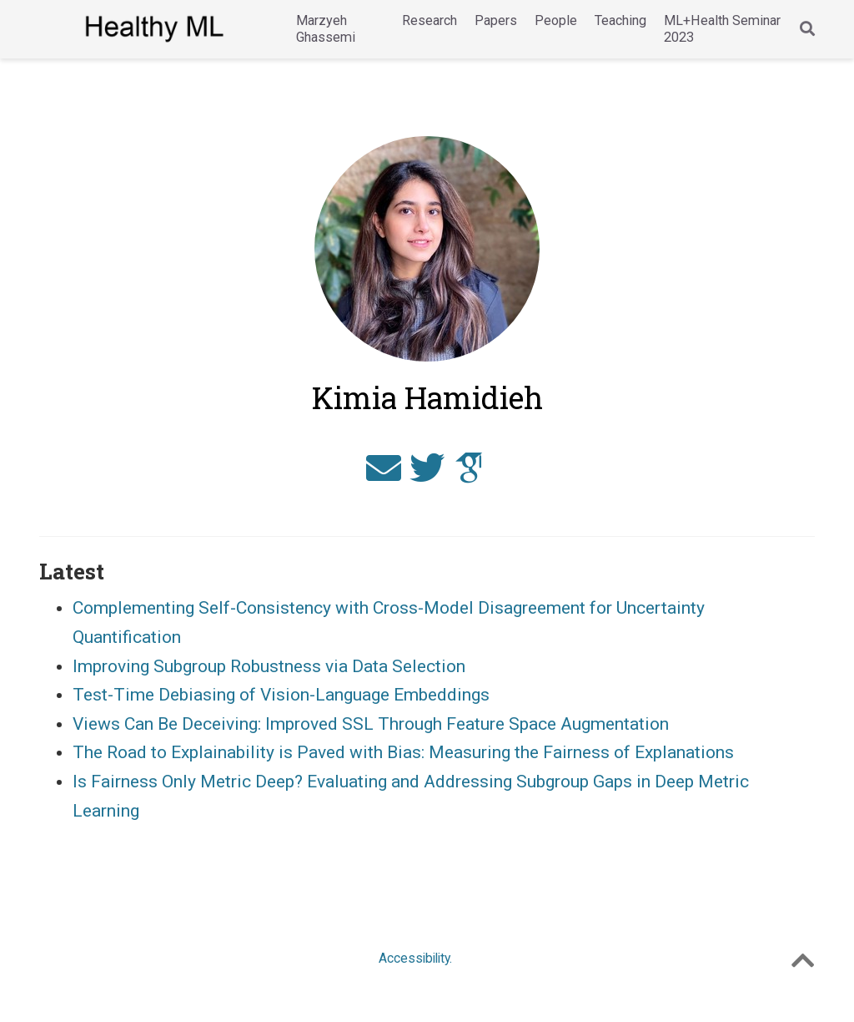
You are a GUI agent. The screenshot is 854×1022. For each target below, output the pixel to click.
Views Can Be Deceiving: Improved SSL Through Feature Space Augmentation (371, 724)
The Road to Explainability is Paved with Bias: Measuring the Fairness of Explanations (403, 752)
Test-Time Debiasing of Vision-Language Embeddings (281, 695)
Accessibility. (415, 958)
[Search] (807, 29)
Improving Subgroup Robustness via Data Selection (269, 666)
